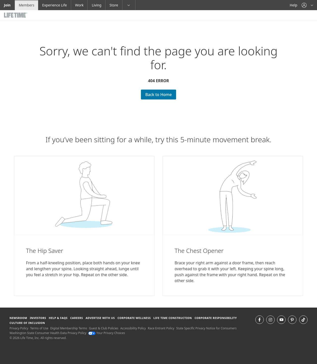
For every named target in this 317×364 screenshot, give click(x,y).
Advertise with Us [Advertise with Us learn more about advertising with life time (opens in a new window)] (100, 318)
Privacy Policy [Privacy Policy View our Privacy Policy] (18, 328)
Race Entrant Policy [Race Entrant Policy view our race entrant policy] (161, 328)
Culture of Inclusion (27, 323)
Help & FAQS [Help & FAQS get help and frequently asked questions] (58, 318)
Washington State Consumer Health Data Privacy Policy (47, 333)
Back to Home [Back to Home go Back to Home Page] (158, 94)
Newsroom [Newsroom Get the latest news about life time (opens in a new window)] (18, 318)
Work (79, 5)
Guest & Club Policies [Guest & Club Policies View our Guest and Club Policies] (103, 328)
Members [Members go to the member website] (26, 5)
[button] (307, 5)
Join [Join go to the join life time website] (7, 5)
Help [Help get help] (293, 5)
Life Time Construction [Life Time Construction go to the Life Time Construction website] (172, 318)
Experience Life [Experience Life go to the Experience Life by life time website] (54, 5)
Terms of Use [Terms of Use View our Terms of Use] (39, 328)
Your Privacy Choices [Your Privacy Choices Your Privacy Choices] (106, 333)
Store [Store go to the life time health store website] (113, 5)
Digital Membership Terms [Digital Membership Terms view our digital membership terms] (68, 328)
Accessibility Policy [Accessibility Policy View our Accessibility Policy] (133, 328)
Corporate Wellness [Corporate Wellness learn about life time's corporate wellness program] (134, 318)
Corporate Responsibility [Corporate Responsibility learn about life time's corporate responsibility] (216, 318)
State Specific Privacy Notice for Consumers (206, 328)
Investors (38, 318)
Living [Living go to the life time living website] (96, 5)
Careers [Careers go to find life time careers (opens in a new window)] (76, 318)
